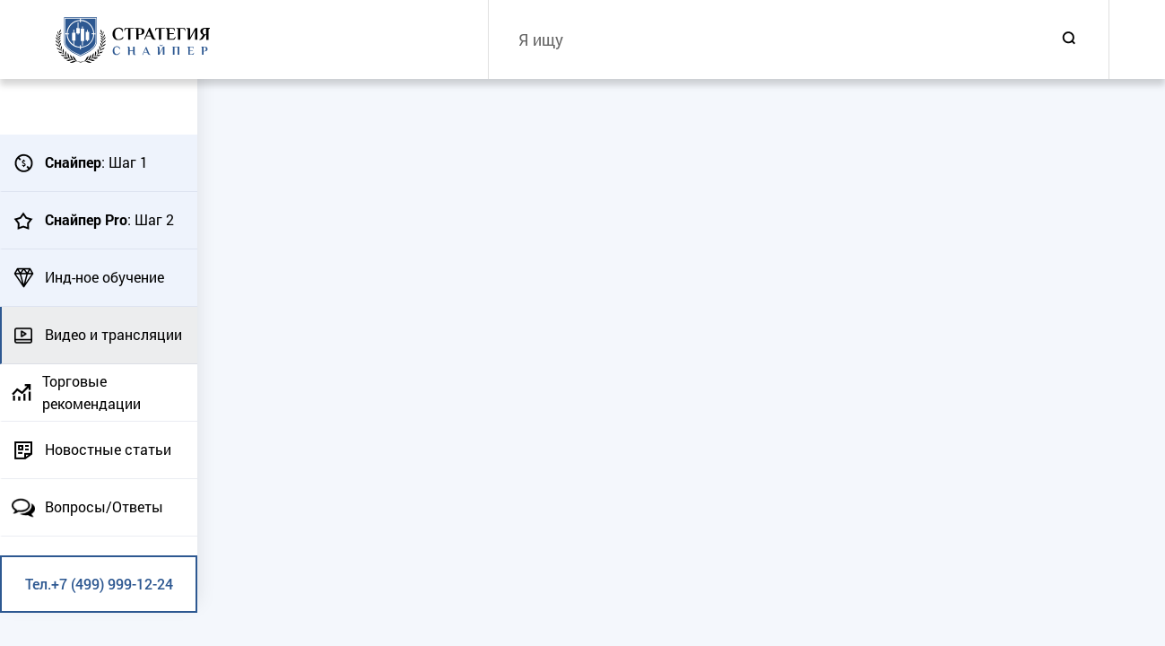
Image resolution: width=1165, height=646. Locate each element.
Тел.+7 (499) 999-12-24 (99, 583)
